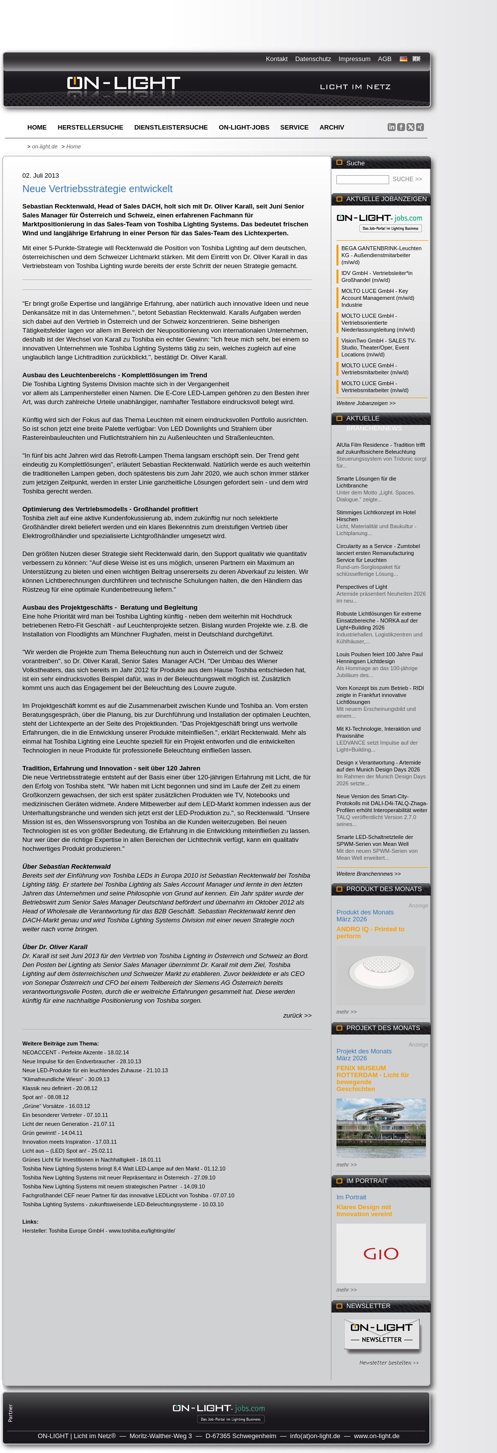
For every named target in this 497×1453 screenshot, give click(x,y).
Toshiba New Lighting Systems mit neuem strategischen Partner (100, 1186)
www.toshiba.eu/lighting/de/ (142, 1231)
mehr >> (346, 1012)
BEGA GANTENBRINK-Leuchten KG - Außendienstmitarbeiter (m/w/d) (381, 255)
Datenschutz (313, 59)
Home (37, 127)
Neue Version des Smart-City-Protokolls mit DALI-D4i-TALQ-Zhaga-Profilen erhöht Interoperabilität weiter (382, 803)
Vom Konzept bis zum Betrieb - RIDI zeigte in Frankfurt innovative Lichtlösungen (380, 695)
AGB (385, 59)
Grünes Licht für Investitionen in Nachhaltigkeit (78, 1160)
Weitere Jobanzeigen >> (366, 403)
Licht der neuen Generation (55, 1124)
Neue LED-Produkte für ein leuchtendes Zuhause (82, 1070)
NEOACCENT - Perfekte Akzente (62, 1052)
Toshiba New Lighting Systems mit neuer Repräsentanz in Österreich (105, 1177)
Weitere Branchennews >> (368, 874)
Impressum (354, 59)
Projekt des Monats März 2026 (364, 1054)
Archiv (332, 127)
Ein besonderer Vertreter (52, 1115)
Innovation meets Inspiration (56, 1142)
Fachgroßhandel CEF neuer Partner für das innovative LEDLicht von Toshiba (115, 1195)
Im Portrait (351, 1197)
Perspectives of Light (361, 587)
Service (294, 127)
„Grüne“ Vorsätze (43, 1106)
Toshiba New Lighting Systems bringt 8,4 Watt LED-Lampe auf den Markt (110, 1169)
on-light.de (44, 146)
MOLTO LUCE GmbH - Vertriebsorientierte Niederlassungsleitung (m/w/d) (378, 323)
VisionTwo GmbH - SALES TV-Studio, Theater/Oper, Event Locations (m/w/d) (378, 347)
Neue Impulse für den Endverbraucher (68, 1061)
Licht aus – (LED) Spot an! (54, 1151)
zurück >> (297, 1015)
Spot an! (32, 1097)
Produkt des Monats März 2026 (365, 915)
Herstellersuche (90, 127)
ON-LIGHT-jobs (244, 127)
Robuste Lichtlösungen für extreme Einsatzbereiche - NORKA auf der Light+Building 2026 (378, 620)
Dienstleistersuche (171, 127)
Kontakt (277, 59)
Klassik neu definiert (46, 1088)
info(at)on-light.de (315, 1436)
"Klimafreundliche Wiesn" (52, 1079)
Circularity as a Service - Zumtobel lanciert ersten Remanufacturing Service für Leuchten (378, 553)
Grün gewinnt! (39, 1133)
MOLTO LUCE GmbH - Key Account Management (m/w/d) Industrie (377, 298)
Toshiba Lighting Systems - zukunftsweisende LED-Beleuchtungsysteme (109, 1204)
